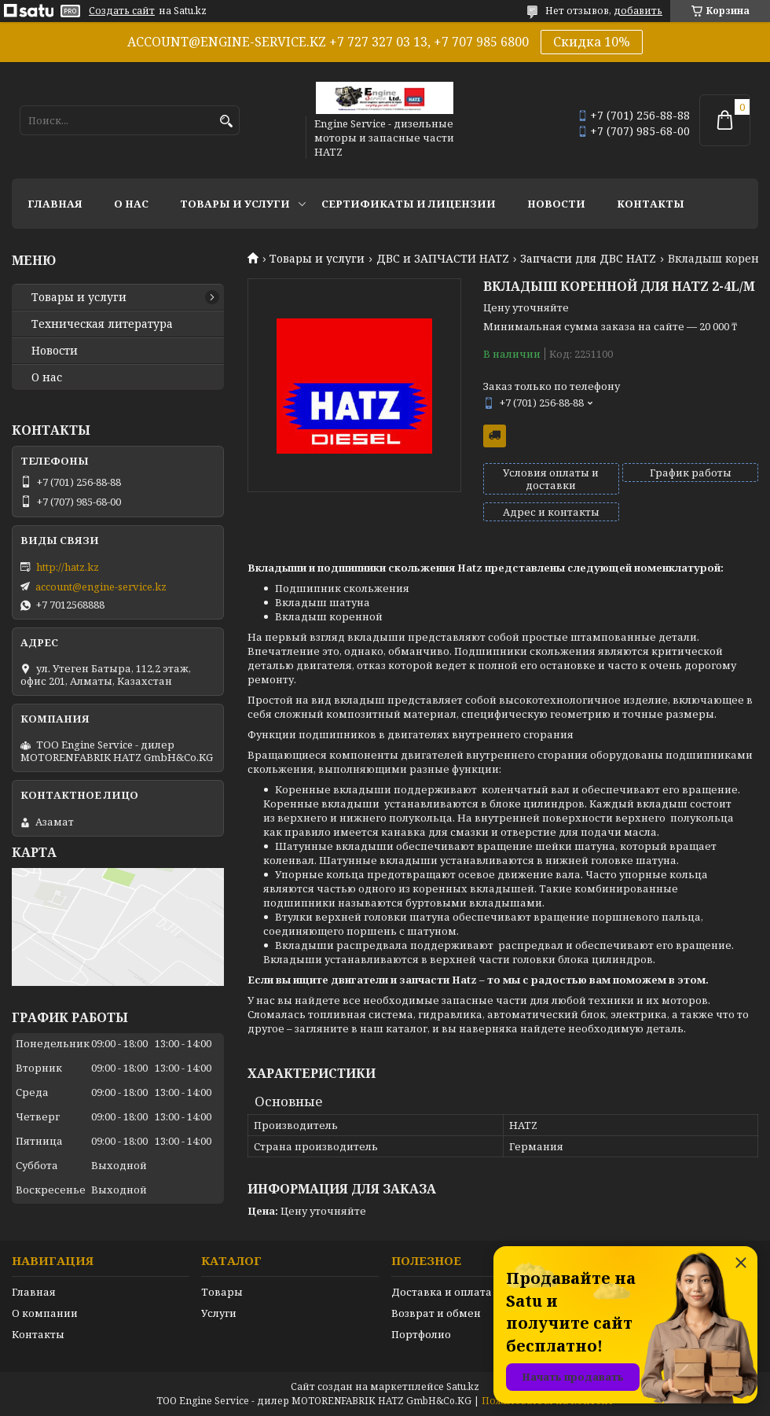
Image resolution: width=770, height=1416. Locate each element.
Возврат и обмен (436, 1313)
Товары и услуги (235, 204)
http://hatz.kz (67, 567)
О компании (45, 1313)
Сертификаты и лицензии (408, 204)
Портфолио (421, 1334)
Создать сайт (122, 11)
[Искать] (226, 121)
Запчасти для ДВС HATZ (588, 258)
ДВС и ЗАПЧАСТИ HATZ (442, 258)
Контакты (650, 204)
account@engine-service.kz (101, 586)
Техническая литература (102, 324)
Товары (222, 1292)
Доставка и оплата (441, 1292)
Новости (556, 204)
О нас (131, 204)
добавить (638, 10)
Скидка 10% (591, 41)
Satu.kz (462, 1386)
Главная (55, 204)
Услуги (218, 1313)
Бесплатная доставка (494, 436)
